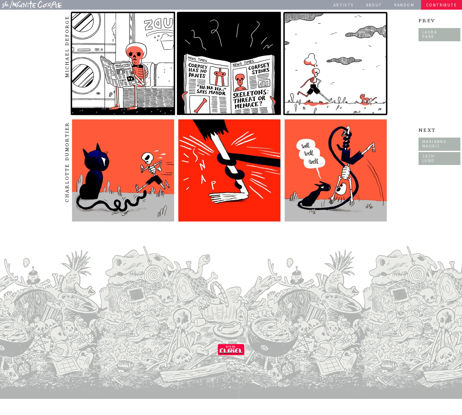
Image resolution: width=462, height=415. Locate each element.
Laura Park (429, 34)
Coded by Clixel (231, 349)
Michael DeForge (67, 46)
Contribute (441, 5)
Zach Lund (428, 158)
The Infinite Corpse (32, 4)
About (374, 5)
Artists (343, 5)
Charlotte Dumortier (67, 162)
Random (404, 5)
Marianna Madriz (434, 144)
